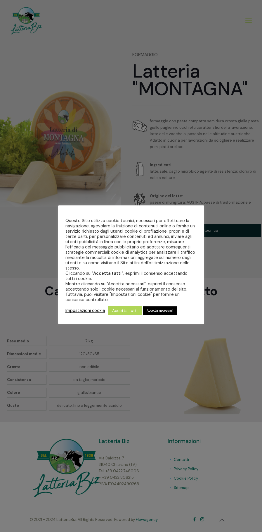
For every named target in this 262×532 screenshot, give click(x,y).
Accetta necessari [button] (160, 310)
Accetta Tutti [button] (125, 310)
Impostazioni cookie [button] (85, 310)
